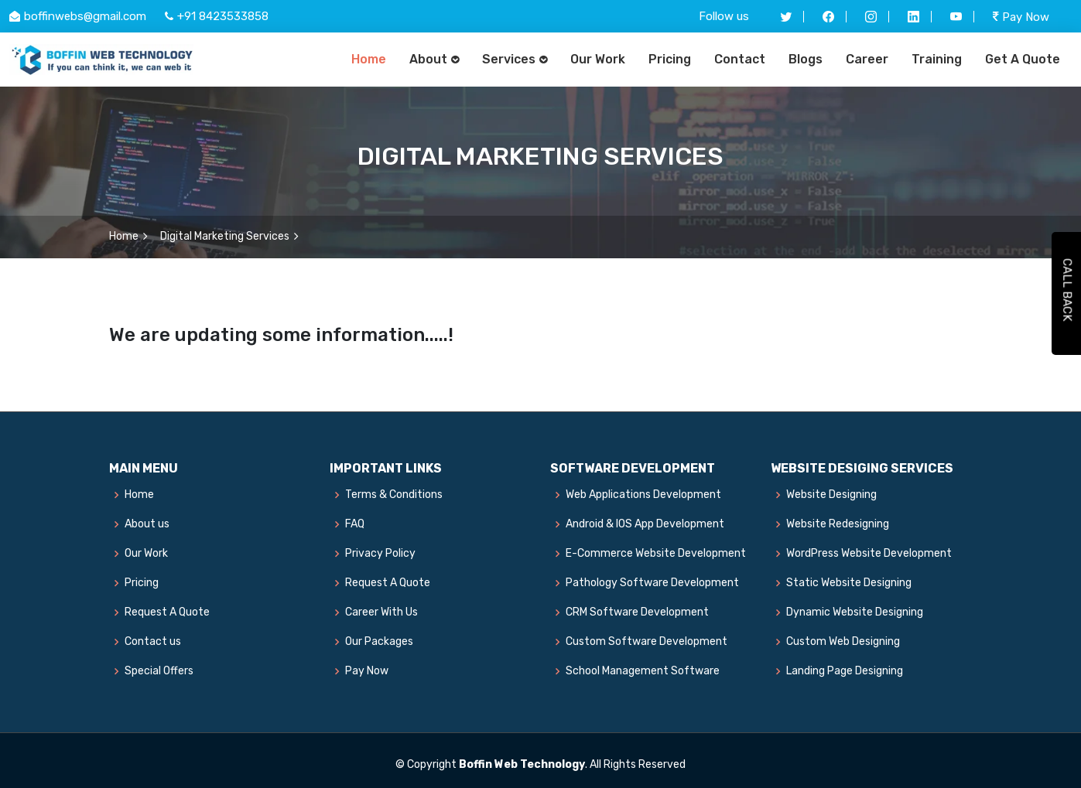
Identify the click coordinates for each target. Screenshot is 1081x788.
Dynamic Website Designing (854, 612)
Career (867, 59)
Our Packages (379, 641)
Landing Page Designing (844, 671)
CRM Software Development (637, 612)
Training (937, 59)
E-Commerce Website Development (656, 553)
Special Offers (159, 671)
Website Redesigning (837, 524)
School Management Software (643, 671)
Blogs (806, 59)
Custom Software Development (646, 641)
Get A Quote (1022, 59)
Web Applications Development (643, 495)
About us (147, 524)
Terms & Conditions (394, 495)
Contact (739, 59)
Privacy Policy (380, 553)
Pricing (669, 59)
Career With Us (381, 612)
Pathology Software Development (652, 583)
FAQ (354, 524)
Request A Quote (167, 612)
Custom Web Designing (843, 641)
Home (368, 59)
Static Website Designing (849, 583)
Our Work (597, 59)
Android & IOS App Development (645, 524)
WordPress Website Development (869, 553)
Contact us (153, 641)
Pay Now (1021, 16)
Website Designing (831, 495)
